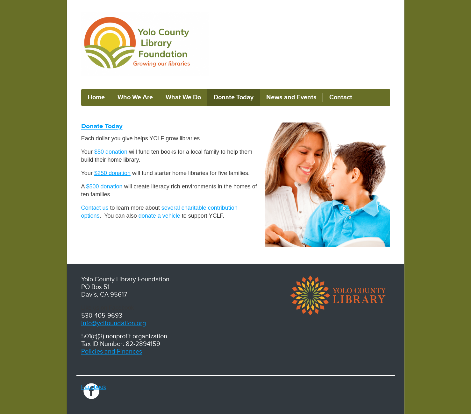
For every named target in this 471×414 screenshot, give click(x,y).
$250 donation (112, 173)
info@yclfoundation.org (113, 323)
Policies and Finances (111, 351)
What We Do (183, 97)
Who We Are (135, 97)
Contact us (95, 208)
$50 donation (110, 152)
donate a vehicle (159, 216)
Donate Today (233, 97)
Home (96, 97)
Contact (340, 97)
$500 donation (104, 186)
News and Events (291, 97)
